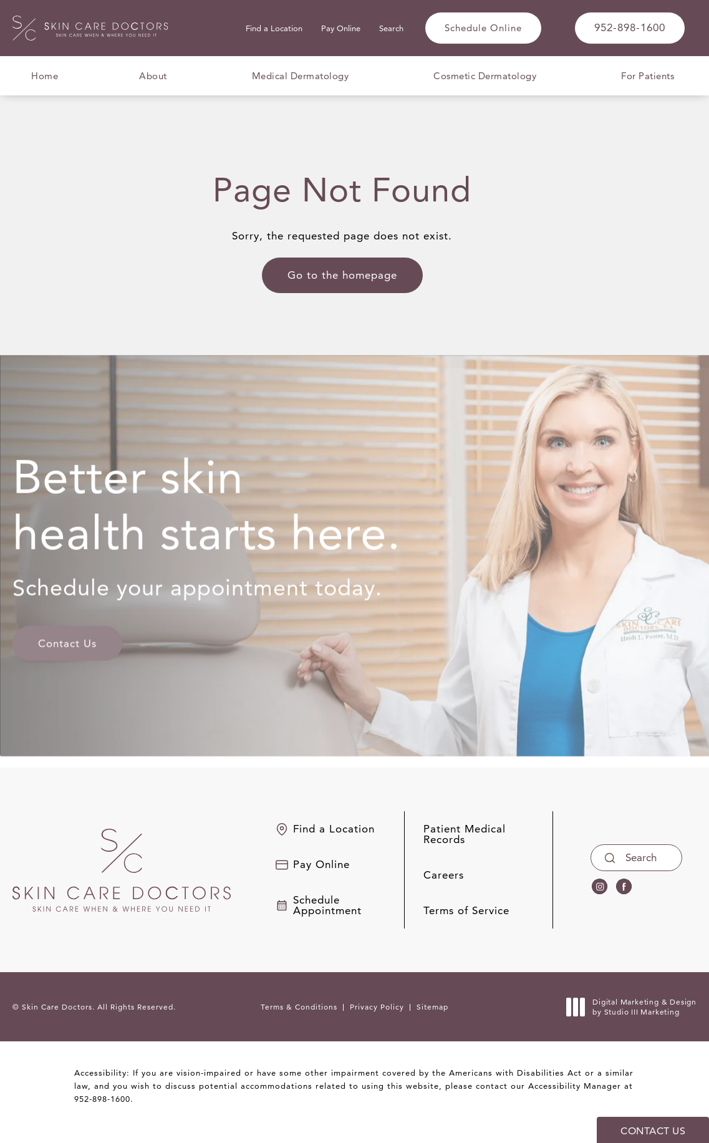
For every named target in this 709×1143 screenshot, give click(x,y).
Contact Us (67, 635)
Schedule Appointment (327, 905)
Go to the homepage (342, 275)
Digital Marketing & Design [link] (635, 1006)
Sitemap (432, 1006)
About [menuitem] (153, 76)
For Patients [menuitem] (647, 76)
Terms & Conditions (299, 1006)
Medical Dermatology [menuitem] (300, 76)
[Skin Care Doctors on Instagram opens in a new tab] (599, 886)
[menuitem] (599, 886)
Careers (443, 875)
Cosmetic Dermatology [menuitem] (484, 76)
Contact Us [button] (652, 1131)
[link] (630, 28)
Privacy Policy (377, 1006)
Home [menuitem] (44, 76)
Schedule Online (483, 28)
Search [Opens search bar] (641, 857)
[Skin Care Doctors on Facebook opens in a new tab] (624, 886)
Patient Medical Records (464, 834)
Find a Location (274, 28)
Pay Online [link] (340, 28)
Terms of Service (466, 910)
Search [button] (391, 28)
